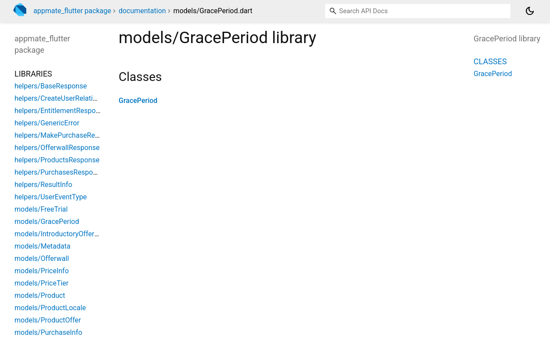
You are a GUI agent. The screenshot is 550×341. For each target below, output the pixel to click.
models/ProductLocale (50, 308)
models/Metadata (42, 246)
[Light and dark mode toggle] (530, 11)
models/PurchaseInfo (48, 332)
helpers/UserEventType (50, 197)
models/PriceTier (41, 283)
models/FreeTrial (41, 209)
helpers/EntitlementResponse (60, 110)
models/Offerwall (41, 258)
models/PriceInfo (41, 271)
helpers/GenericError (47, 123)
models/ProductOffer (47, 320)
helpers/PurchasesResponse (59, 172)
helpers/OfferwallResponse (57, 147)
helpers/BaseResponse (50, 86)
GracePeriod (138, 100)
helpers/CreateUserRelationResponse (72, 98)
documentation (142, 11)
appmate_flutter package (72, 11)
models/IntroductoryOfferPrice (62, 234)
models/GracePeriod (46, 221)
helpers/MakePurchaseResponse (66, 135)
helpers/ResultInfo (43, 184)
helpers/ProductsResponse (56, 160)
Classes (490, 61)
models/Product (39, 295)
